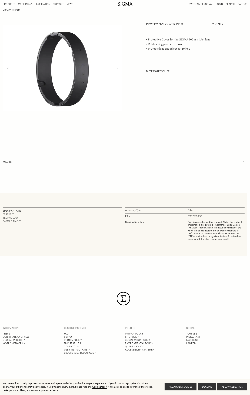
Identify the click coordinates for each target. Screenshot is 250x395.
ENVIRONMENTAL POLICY (139, 343)
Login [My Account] (219, 4)
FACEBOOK (192, 340)
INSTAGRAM (193, 337)
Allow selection (232, 387)
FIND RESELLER (72, 343)
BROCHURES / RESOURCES (79, 353)
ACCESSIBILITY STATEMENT (140, 349)
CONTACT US (71, 346)
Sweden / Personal (201, 4)
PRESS (6, 333)
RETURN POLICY (73, 340)
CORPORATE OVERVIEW (16, 337)
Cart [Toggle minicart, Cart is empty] (242, 4)
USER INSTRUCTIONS (75, 349)
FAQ (66, 333)
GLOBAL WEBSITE (13, 340)
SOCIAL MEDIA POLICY (137, 340)
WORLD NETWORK (13, 343)
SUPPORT (69, 337)
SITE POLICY (132, 337)
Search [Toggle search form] (230, 4)
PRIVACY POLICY (134, 333)
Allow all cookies (180, 387)
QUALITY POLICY (134, 346)
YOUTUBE (191, 333)
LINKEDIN (191, 343)
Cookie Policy (99, 386)
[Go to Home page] (125, 4)
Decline (207, 387)
